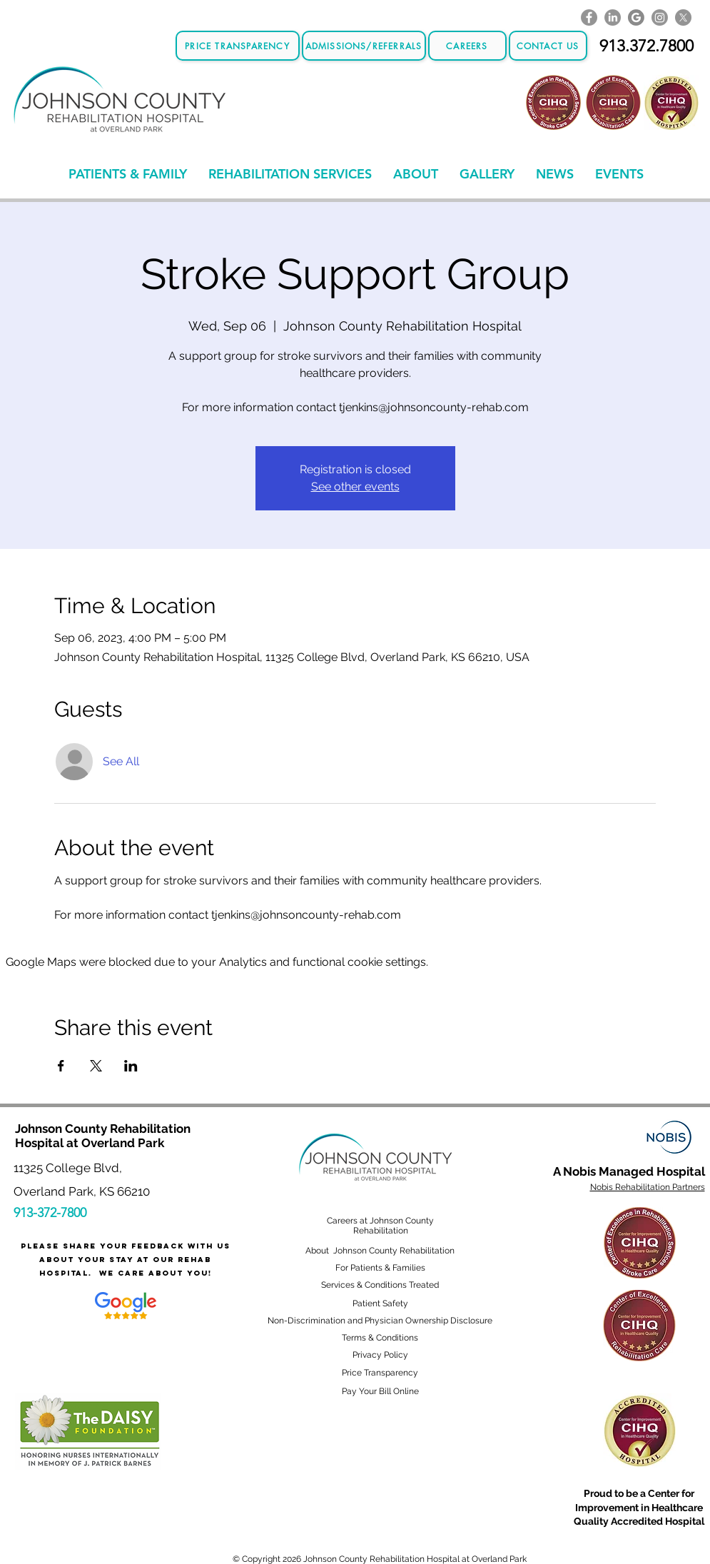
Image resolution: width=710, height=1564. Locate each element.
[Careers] (467, 46)
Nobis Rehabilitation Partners (647, 1187)
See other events (355, 486)
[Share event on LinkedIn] (131, 1065)
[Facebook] (589, 17)
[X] (683, 17)
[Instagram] (659, 17)
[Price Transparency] (238, 46)
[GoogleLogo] (636, 17)
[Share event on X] (96, 1065)
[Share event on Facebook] (61, 1065)
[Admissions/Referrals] (364, 46)
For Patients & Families (380, 1268)
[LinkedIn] (612, 17)
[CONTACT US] (548, 46)
